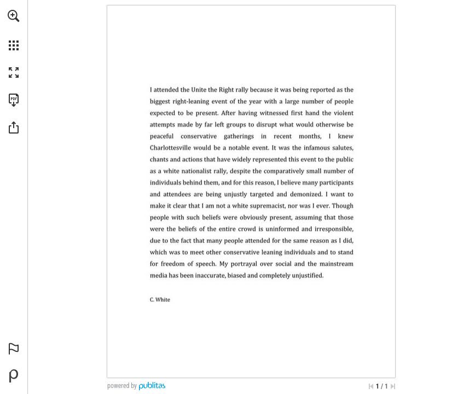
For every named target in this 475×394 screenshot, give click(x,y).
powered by (122, 386)
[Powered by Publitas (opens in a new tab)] (13, 376)
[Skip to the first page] (371, 386)
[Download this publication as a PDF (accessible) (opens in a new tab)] (13, 100)
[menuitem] (13, 30)
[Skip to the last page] (393, 386)
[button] (13, 16)
